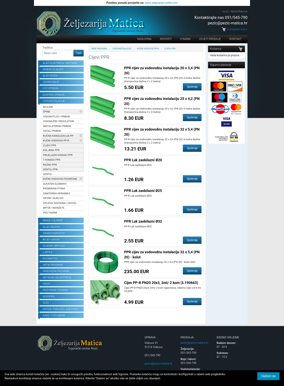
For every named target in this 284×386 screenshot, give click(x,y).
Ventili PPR (50, 169)
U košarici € (234, 29)
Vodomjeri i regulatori (58, 121)
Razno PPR (50, 164)
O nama (185, 39)
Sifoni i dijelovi (53, 198)
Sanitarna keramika (56, 193)
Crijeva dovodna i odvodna (61, 203)
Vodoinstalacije (122, 48)
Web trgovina (99, 48)
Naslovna (144, 39)
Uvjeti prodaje (210, 39)
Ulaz (226, 11)
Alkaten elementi (55, 183)
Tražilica (47, 47)
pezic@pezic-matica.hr (158, 363)
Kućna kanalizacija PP (58, 135)
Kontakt (235, 39)
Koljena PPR (51, 150)
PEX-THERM (50, 212)
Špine (46, 111)
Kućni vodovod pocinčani (60, 178)
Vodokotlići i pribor (56, 116)
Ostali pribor (52, 130)
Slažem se (268, 376)
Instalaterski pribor (57, 126)
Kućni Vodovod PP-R (56, 140)
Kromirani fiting (54, 188)
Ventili (47, 174)
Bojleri (48, 106)
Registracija (239, 11)
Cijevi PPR (49, 145)
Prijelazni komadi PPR (57, 155)
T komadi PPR (51, 159)
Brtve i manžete (53, 207)
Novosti (165, 39)
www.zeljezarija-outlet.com (161, 2)
